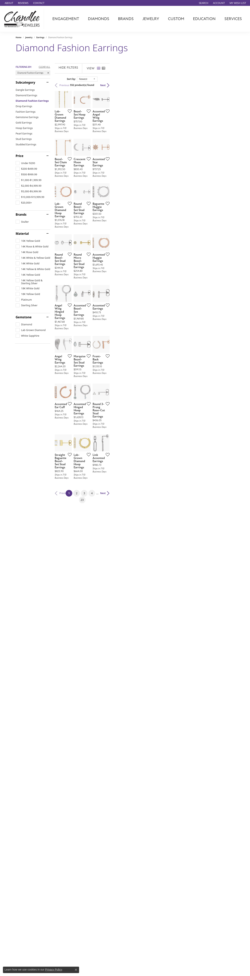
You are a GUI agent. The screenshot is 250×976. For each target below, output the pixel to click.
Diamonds (98, 18)
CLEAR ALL (44, 67)
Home (18, 37)
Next (227, 85)
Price (19, 155)
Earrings (40, 37)
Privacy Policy (53, 969)
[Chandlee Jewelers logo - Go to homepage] (23, 19)
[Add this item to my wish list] (110, 152)
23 (160, 713)
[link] (8, 3)
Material (22, 233)
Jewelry (150, 18)
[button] (203, 3)
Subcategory (25, 82)
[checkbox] (25, 163)
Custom (176, 18)
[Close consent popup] (76, 970)
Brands (126, 18)
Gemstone (24, 317)
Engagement (65, 18)
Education (204, 18)
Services (233, 18)
